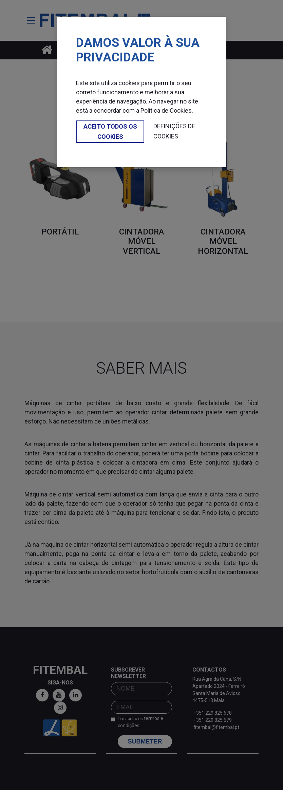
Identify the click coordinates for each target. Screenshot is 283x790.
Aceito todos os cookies (110, 131)
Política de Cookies (166, 110)
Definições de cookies (174, 131)
